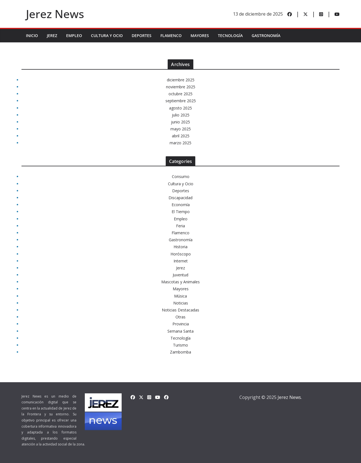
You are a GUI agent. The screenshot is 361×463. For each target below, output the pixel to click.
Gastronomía (266, 35)
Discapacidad (180, 197)
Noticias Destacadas (180, 310)
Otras (180, 317)
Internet (181, 261)
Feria (180, 225)
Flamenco (171, 35)
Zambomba (180, 352)
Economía (181, 204)
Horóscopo (180, 254)
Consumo (180, 176)
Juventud (180, 274)
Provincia (180, 323)
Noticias (180, 303)
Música (180, 296)
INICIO (32, 35)
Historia (180, 246)
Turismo (180, 345)
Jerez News (55, 13)
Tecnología (230, 35)
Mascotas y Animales (180, 281)
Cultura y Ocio (107, 35)
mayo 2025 (180, 128)
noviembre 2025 (180, 86)
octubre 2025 (180, 93)
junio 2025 (180, 122)
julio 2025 (180, 115)
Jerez (52, 35)
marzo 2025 (180, 142)
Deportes (141, 35)
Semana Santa (180, 331)
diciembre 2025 (180, 79)
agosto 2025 (180, 108)
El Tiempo (181, 211)
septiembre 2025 (180, 100)
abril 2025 (180, 135)
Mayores (200, 35)
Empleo (74, 35)
